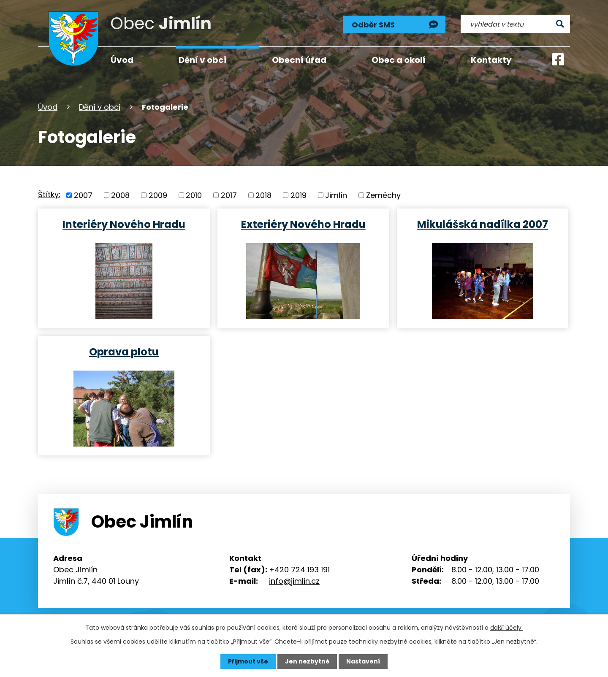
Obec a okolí (399, 60)
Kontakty (491, 60)
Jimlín (336, 195)
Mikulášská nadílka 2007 (482, 224)
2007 (83, 195)
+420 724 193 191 (299, 569)
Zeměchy (383, 195)
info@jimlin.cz (294, 581)
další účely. (506, 627)
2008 (120, 195)
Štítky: (49, 194)
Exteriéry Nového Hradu (303, 224)
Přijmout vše (248, 661)
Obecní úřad (299, 60)
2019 (298, 195)
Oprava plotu (124, 351)
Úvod (47, 107)
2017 (229, 195)
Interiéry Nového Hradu (123, 224)
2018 (263, 195)
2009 (158, 195)
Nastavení (363, 661)
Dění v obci (99, 107)
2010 (194, 195)
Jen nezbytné (307, 661)
